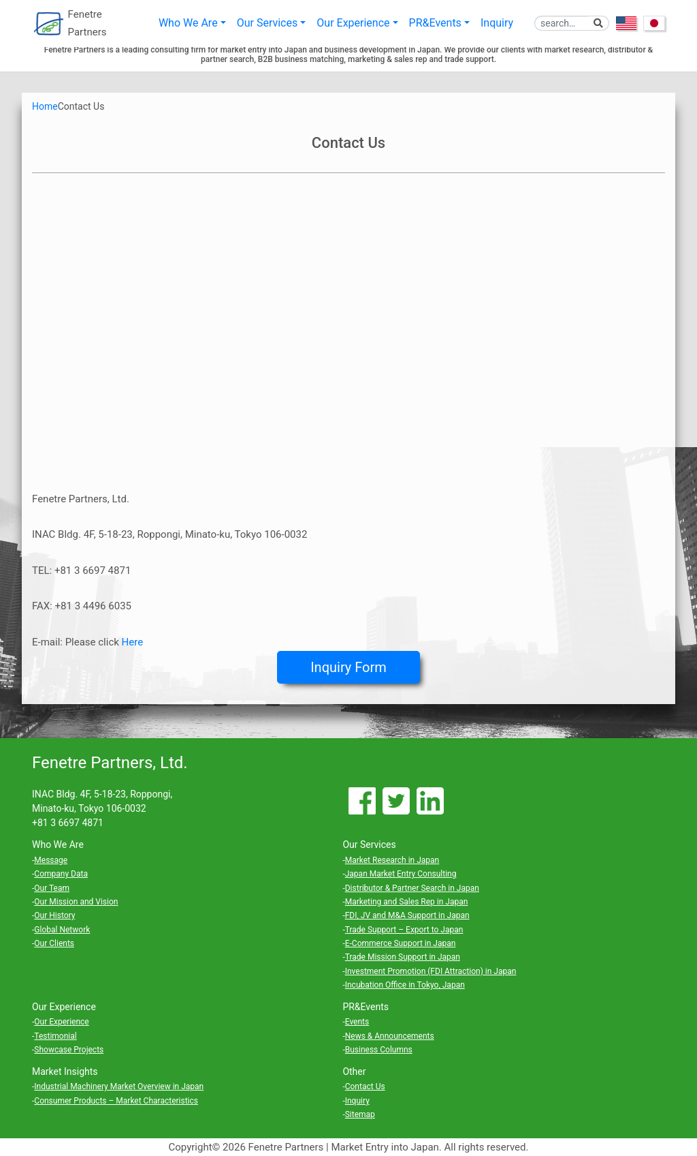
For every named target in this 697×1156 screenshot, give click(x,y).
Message (50, 860)
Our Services (267, 23)
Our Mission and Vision (76, 902)
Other (354, 1071)
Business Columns (378, 1049)
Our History (54, 915)
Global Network (62, 929)
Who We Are (188, 23)
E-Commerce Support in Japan (400, 943)
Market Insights (65, 1071)
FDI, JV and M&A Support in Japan (407, 915)
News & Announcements (389, 1036)
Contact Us (365, 1086)
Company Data (61, 874)
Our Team (51, 888)
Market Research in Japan (392, 860)
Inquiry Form (348, 667)
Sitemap (360, 1114)
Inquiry (497, 23)
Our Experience (353, 23)
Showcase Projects (68, 1049)
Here (133, 642)
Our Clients (54, 943)
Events (357, 1021)
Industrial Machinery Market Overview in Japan (119, 1086)
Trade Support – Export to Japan (404, 929)
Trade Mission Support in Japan (402, 957)
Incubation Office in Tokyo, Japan (405, 985)
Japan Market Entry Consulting (401, 874)
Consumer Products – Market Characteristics (116, 1101)
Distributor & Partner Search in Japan (412, 888)
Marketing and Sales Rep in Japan (406, 902)
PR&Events (435, 23)
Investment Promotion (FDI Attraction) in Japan (431, 971)
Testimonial (55, 1036)
